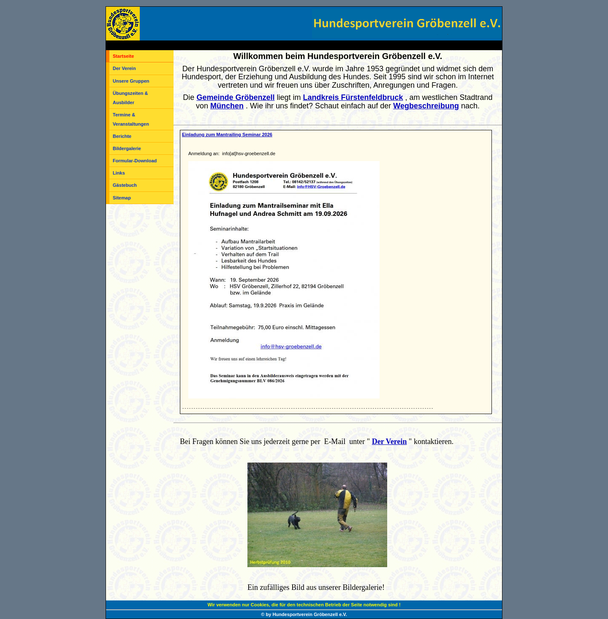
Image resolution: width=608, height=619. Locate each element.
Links (119, 172)
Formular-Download (135, 160)
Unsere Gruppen (131, 80)
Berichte (122, 136)
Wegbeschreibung (426, 106)
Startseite (123, 56)
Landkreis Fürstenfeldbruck (353, 97)
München (227, 106)
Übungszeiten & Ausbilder (130, 98)
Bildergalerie (127, 148)
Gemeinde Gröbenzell (235, 97)
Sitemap (122, 197)
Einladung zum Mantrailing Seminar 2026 (227, 134)
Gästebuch (125, 185)
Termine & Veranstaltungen (131, 119)
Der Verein (124, 68)
